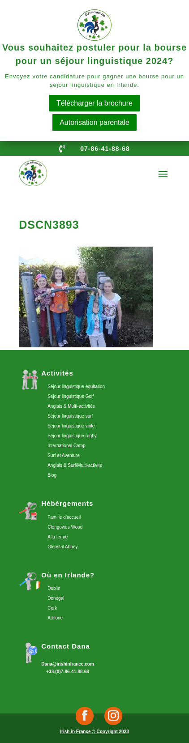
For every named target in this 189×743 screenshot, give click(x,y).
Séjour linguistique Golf (70, 396)
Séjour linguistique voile (70, 425)
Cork (52, 608)
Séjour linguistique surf (70, 416)
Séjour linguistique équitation (76, 386)
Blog (51, 475)
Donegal (55, 598)
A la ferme (57, 536)
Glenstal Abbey (62, 546)
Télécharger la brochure (94, 103)
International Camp (66, 445)
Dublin (53, 588)
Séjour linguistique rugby (72, 435)
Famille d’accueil (64, 517)
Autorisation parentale (94, 122)
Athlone (55, 617)
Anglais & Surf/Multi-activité (74, 465)
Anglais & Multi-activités (71, 406)
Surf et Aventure (63, 455)
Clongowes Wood (64, 527)
